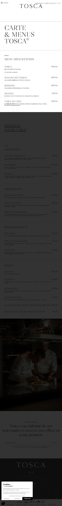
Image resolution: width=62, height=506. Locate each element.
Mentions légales (10, 504)
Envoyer (54, 442)
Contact (31, 504)
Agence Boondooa (52, 504)
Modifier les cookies (40, 504)
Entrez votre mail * (10, 442)
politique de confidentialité (41, 447)
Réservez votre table (15, 128)
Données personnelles (21, 504)
